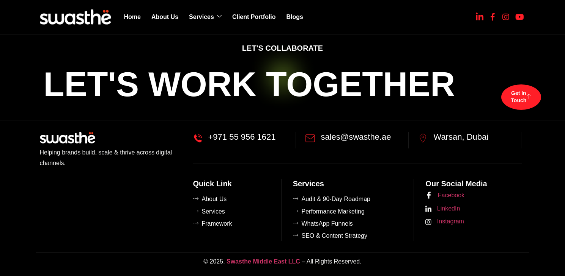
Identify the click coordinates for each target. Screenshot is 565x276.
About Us (164, 17)
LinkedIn (442, 208)
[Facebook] (493, 15)
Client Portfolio (254, 17)
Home (132, 17)
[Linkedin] (479, 15)
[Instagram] (506, 15)
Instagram (444, 221)
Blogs (294, 17)
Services (205, 16)
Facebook (444, 195)
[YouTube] (519, 15)
